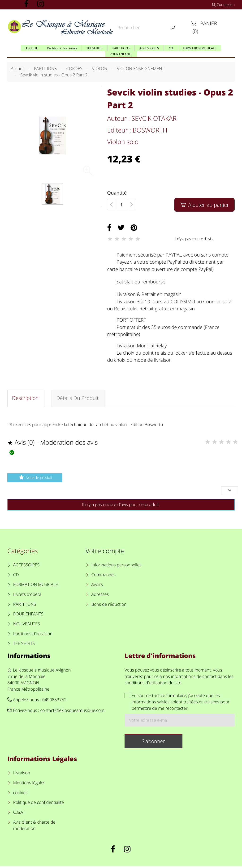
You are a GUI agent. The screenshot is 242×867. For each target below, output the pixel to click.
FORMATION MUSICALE (35, 585)
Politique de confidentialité (38, 803)
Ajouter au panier (204, 204)
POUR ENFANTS (28, 615)
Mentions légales (29, 783)
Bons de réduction (108, 605)
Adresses (99, 595)
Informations (29, 656)
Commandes (103, 575)
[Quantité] (121, 204)
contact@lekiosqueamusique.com (72, 711)
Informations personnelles (116, 565)
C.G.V (18, 813)
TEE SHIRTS (24, 644)
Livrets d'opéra (27, 595)
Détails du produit (78, 398)
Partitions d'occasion (33, 634)
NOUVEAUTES (26, 624)
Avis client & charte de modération (34, 826)
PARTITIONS (24, 605)
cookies (20, 793)
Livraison (21, 774)
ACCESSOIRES (26, 565)
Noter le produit (34, 478)
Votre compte (105, 551)
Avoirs (97, 585)
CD (16, 575)
